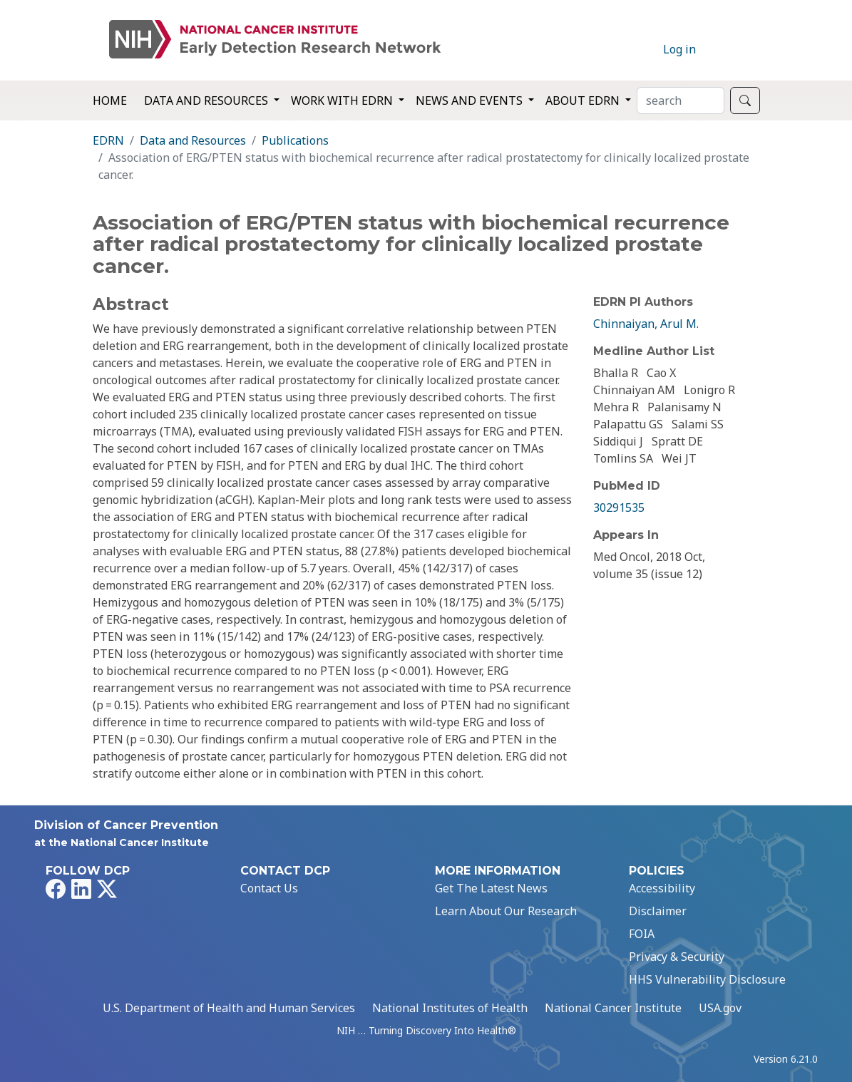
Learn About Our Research (506, 911)
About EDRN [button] (583, 100)
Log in (679, 49)
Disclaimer (658, 911)
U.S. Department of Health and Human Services (229, 1008)
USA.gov (720, 1008)
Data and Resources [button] (207, 100)
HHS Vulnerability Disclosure (707, 979)
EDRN (108, 140)
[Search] (680, 100)
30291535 (619, 507)
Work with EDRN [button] (343, 100)
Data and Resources (193, 140)
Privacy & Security (676, 956)
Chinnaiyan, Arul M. (646, 323)
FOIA (642, 934)
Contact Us (269, 888)
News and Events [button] (470, 100)
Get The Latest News (491, 888)
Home (110, 100)
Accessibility (662, 888)
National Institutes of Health (450, 1008)
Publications (295, 140)
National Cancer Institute (613, 1008)
